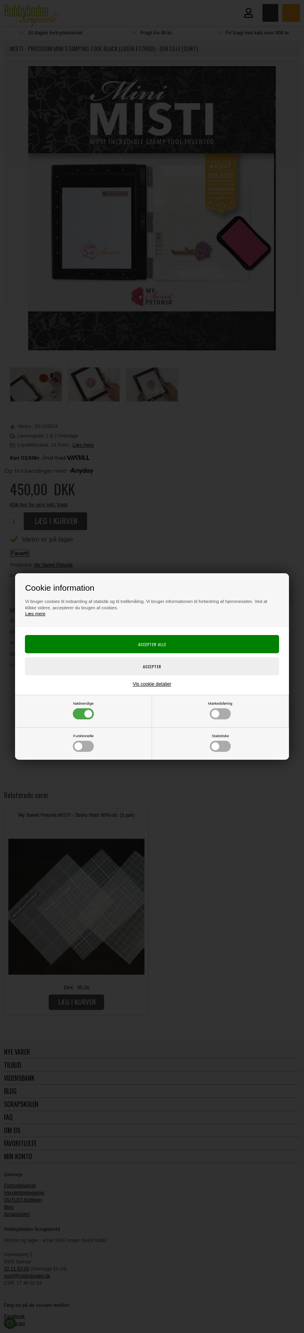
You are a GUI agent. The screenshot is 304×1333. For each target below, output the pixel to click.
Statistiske (220, 743)
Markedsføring (220, 710)
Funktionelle (83, 743)
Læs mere (35, 613)
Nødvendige (83, 710)
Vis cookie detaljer (152, 684)
